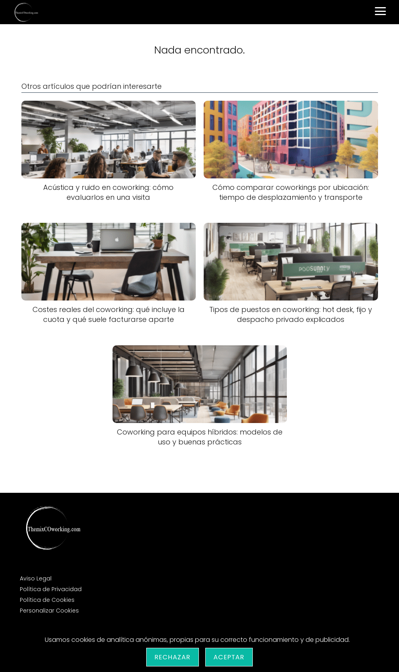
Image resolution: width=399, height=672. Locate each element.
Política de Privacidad (51, 589)
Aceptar (229, 657)
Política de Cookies (47, 600)
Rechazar (173, 657)
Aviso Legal (36, 578)
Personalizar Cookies (49, 611)
